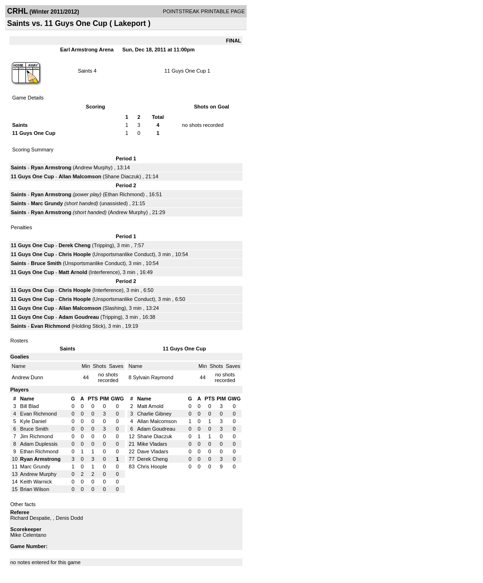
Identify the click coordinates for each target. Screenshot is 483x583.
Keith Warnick (36, 481)
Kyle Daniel (33, 421)
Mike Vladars (152, 444)
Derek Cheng (74, 245)
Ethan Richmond (124, 194)
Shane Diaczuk (121, 176)
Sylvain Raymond (153, 377)
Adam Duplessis (39, 444)
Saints (85, 71)
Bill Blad (29, 406)
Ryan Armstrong (51, 167)
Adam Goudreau (78, 317)
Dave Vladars (152, 451)
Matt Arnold (72, 272)
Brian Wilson (35, 489)
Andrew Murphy (93, 167)
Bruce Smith (46, 263)
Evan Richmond (50, 326)
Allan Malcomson (79, 176)
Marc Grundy (47, 203)
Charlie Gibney (154, 413)
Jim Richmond (36, 436)
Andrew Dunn (27, 377)
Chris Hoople (74, 254)
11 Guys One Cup (185, 71)
